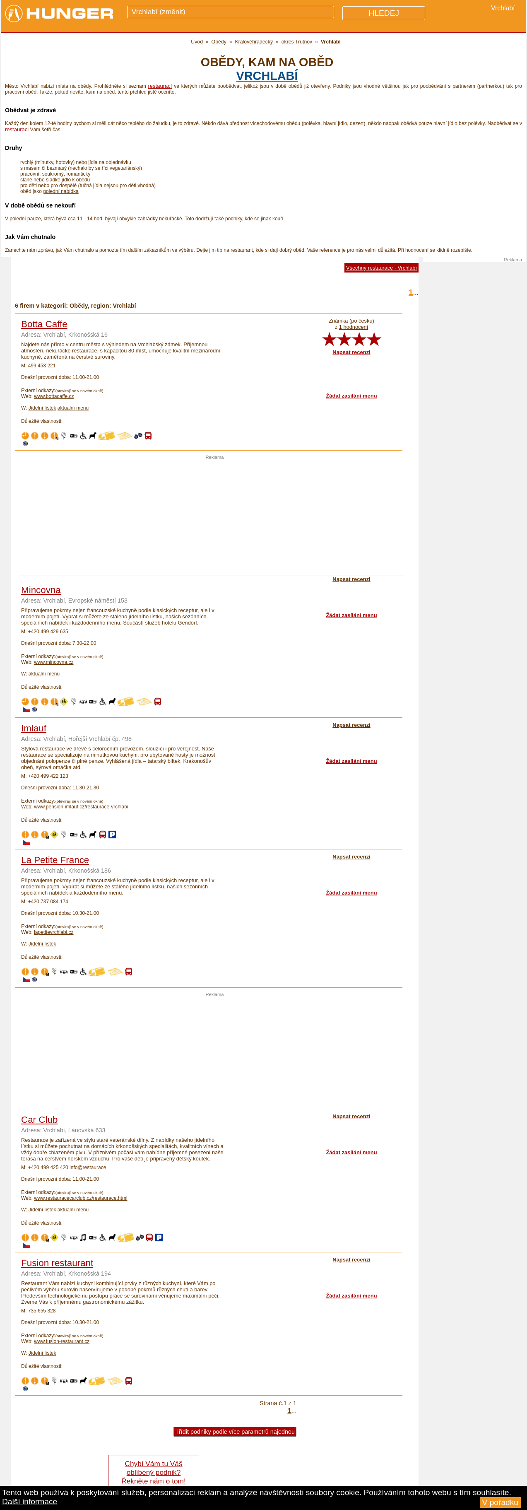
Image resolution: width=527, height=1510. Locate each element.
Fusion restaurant (57, 1263)
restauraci (17, 129)
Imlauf (33, 728)
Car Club (39, 1119)
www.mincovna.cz (53, 662)
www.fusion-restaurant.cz (61, 1341)
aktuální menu (73, 408)
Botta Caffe (44, 324)
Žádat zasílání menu (351, 396)
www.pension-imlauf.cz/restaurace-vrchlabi (81, 807)
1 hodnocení (353, 327)
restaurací (160, 86)
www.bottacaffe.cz (54, 396)
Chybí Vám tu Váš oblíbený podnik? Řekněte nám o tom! (153, 1472)
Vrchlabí (267, 75)
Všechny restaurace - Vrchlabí (381, 268)
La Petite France (55, 860)
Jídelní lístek (42, 408)
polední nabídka (60, 191)
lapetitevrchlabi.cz (53, 932)
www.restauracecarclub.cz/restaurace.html (80, 1198)
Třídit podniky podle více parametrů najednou (235, 1431)
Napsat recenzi (351, 352)
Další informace (29, 1501)
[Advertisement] (215, 518)
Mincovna (41, 590)
